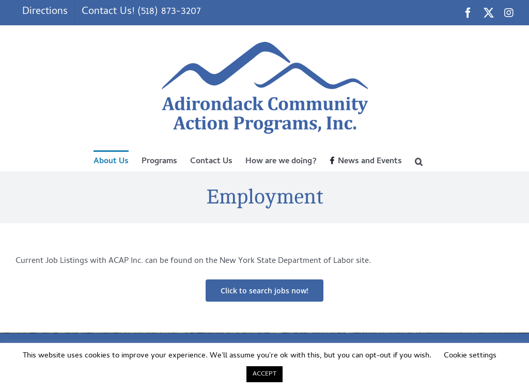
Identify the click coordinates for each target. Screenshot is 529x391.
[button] (419, 160)
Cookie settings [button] (470, 356)
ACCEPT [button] (264, 374)
